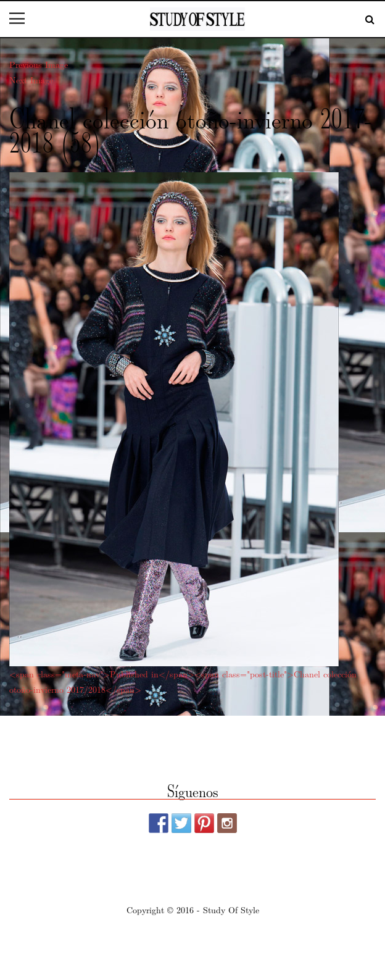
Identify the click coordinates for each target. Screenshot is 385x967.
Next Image (31, 79)
